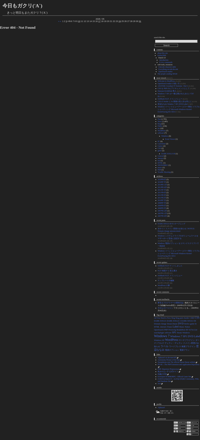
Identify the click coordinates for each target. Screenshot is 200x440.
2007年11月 (162, 213)
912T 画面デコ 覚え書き (167, 271)
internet (160, 158)
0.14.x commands (165, 62)
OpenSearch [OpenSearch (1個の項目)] (159, 330)
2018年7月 (162, 182)
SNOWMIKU (163, 165)
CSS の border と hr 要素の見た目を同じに (175, 101)
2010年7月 (162, 200)
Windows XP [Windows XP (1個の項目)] (159, 340)
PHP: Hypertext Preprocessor (168, 369)
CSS (159, 148)
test (159, 161)
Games (160, 146)
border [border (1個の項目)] (186, 318)
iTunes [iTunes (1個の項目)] (169, 327)
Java (159, 383)
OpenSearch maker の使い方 (169, 83)
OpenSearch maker (165, 71)
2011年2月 (162, 198)
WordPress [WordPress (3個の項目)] (171, 339)
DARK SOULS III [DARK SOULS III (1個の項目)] (188, 321)
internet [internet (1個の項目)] (163, 327)
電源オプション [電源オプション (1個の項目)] (172, 350)
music (160, 167)
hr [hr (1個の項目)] (196, 324)
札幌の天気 (162, 374)
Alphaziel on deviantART (167, 357)
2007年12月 (162, 211)
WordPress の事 (164, 285)
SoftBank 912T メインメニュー (170, 99)
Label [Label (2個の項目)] (176, 326)
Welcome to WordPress (166, 81)
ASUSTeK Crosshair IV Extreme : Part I (173, 86)
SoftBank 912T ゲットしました (170, 266)
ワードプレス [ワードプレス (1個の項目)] (175, 346)
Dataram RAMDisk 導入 (167, 91)
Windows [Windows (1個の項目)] (186, 333)
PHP (159, 170)
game (160, 151)
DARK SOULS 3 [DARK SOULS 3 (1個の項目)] (174, 321)
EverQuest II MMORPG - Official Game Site (174, 377)
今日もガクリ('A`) (22, 5)
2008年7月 (162, 203)
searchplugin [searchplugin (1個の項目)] (159, 333)
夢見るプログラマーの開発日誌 (170, 303)
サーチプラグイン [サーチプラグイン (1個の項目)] (187, 340)
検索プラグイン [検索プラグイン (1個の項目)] (189, 346)
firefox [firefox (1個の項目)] (187, 324)
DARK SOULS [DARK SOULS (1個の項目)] (160, 321)
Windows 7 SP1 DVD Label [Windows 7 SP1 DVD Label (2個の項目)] (185, 336)
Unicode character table (167, 67)
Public (160, 126)
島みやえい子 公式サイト (168, 371)
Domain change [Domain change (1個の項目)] (160, 324)
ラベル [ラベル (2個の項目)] (164, 346)
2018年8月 (162, 179)
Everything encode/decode (168, 69)
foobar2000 (162, 55)
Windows (164, 136)
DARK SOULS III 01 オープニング (171, 224)
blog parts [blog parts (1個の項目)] (179, 318)
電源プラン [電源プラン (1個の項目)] (185, 350)
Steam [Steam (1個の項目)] (179, 333)
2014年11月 (162, 185)
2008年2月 (162, 208)
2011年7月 (162, 190)
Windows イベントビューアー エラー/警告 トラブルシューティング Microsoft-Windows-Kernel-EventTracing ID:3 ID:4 (179, 109)
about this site (163, 53)
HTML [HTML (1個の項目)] (157, 327)
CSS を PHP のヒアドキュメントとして (174, 88)
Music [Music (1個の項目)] (181, 327)
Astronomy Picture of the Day (169, 360)
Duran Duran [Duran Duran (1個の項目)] (172, 324)
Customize (161, 144)
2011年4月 (162, 192)
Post (159, 119)
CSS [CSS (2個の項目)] (197, 317)
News (160, 121)
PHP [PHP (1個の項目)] (166, 330)
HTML (160, 163)
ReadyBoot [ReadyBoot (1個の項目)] (181, 330)
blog (159, 124)
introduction (163, 60)
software (161, 133)
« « (59, 21)
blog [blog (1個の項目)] (173, 318)
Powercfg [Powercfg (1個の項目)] (172, 330)
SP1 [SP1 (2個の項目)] (174, 332)
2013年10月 (162, 187)
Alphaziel (161, 407)
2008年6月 (162, 205)
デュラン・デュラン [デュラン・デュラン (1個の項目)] (174, 343)
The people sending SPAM (167, 74)
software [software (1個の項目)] (168, 333)
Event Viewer (170, 139)
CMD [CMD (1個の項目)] (192, 318)
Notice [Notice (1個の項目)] (187, 327)
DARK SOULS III (168, 154)
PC (159, 141)
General (160, 156)
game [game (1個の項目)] (192, 324)
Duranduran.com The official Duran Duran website (176, 362)
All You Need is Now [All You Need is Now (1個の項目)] (162, 318)
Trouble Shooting (164, 172)
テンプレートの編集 (166, 280)
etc (159, 128)
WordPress (162, 131)
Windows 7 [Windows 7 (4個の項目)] (162, 336)
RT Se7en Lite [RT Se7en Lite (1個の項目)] (191, 330)
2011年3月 (162, 195)
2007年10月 (162, 216)
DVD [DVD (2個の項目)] (181, 323)
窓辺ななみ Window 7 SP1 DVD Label (173, 104)
